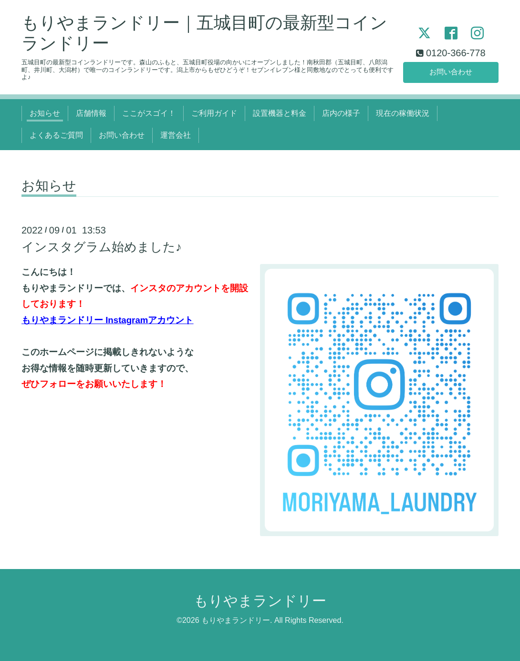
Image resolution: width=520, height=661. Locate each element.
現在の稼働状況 (402, 113)
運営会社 (175, 135)
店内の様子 (341, 113)
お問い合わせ (451, 71)
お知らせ (45, 113)
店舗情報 (91, 113)
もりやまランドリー (260, 601)
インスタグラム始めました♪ (101, 247)
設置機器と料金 (279, 113)
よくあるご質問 (56, 135)
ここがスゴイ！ (149, 113)
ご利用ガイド (214, 113)
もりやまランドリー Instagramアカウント (107, 320)
